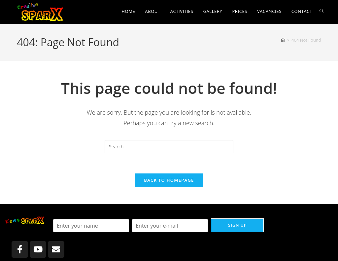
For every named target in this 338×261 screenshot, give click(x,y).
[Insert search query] (169, 146)
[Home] (283, 40)
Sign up (237, 225)
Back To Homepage (169, 180)
